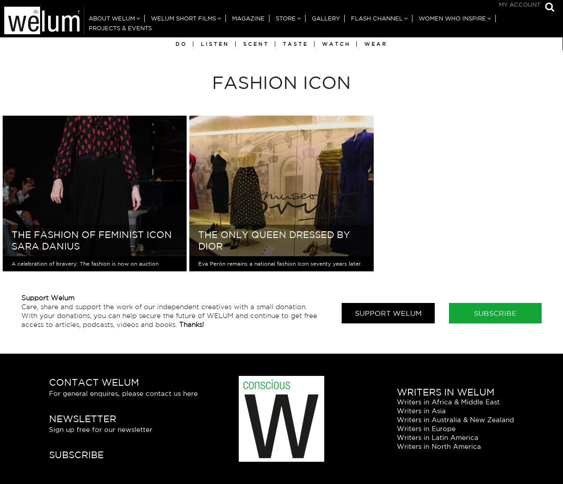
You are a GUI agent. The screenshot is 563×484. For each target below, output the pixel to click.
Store (286, 18)
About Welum (112, 18)
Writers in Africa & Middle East (448, 402)
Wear (376, 44)
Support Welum (388, 313)
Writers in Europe (426, 428)
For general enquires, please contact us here (123, 393)
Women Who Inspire (452, 18)
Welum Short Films (183, 18)
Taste (295, 44)
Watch (336, 44)
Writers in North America (439, 446)
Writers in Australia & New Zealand (455, 420)
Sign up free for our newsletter (100, 429)
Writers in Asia (421, 411)
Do (181, 44)
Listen (215, 44)
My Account (519, 4)
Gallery (326, 18)
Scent (256, 44)
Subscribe (495, 313)
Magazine (248, 18)
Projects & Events (120, 28)
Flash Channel (377, 18)
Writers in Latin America (437, 437)
